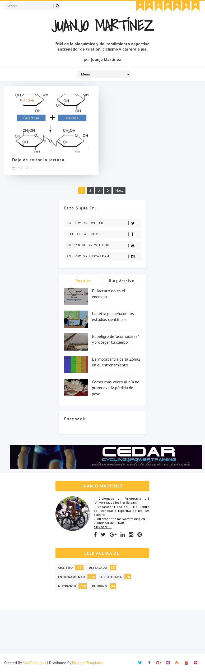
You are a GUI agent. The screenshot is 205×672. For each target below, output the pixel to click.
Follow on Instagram (104, 256)
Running (99, 586)
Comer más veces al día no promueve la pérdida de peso (115, 387)
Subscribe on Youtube (104, 245)
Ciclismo (65, 568)
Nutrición (27, 100)
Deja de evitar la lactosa (38, 159)
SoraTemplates (34, 662)
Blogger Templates (87, 662)
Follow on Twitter (104, 223)
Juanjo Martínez (102, 25)
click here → (102, 527)
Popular (83, 280)
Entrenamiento (71, 577)
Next (119, 190)
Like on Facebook (104, 234)
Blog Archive (121, 280)
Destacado (98, 568)
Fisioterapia (111, 577)
